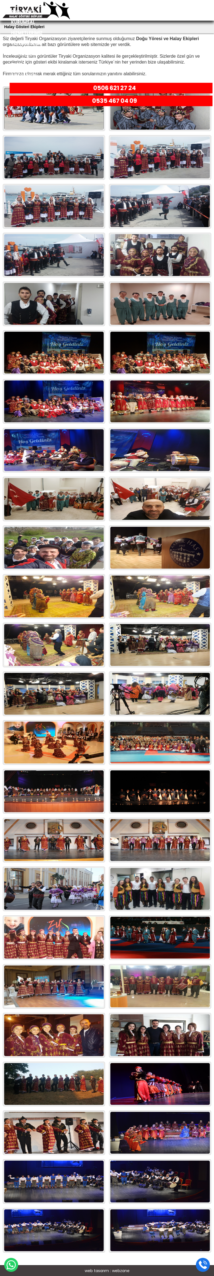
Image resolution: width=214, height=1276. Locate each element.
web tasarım (97, 1270)
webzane (121, 1270)
